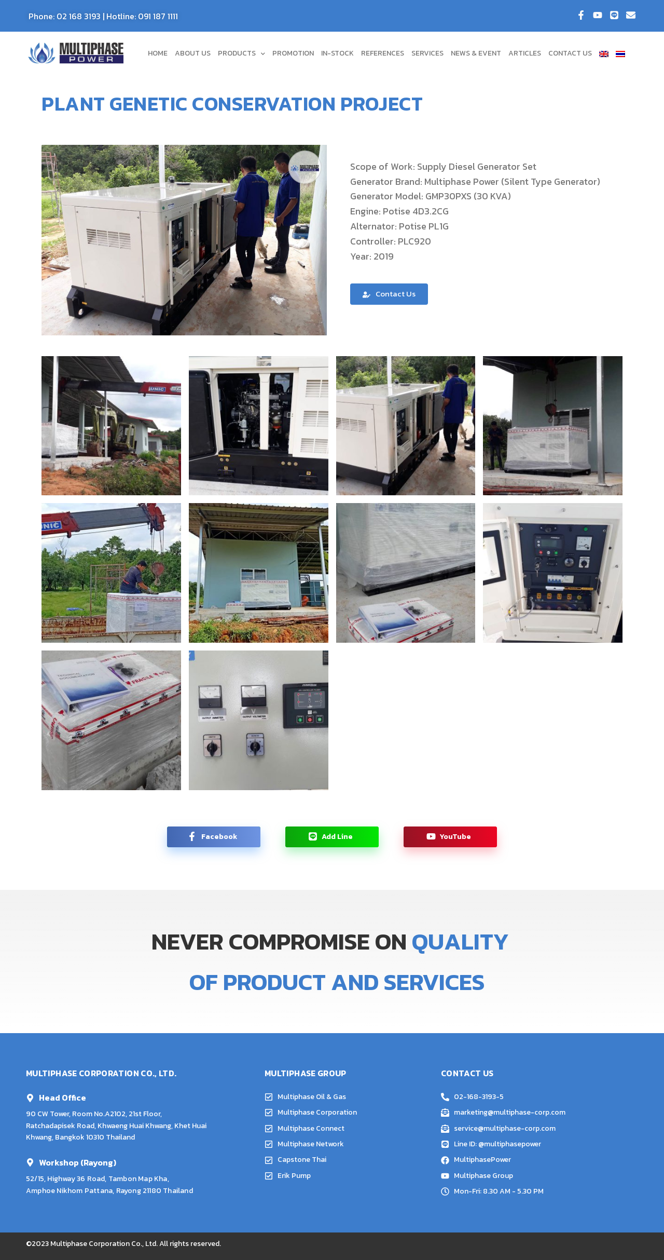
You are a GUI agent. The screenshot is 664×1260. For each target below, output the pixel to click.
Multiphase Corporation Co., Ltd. (104, 1243)
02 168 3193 (79, 16)
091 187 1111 (158, 16)
